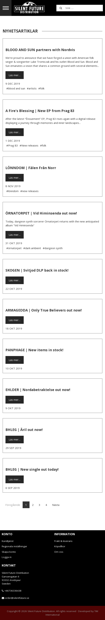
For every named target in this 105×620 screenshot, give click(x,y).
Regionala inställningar (14, 546)
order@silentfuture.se (17, 598)
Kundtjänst (7, 541)
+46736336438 (12, 590)
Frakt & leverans (63, 541)
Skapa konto (9, 551)
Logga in (6, 557)
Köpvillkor (59, 546)
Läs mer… (15, 75)
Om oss (58, 551)
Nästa (55, 505)
